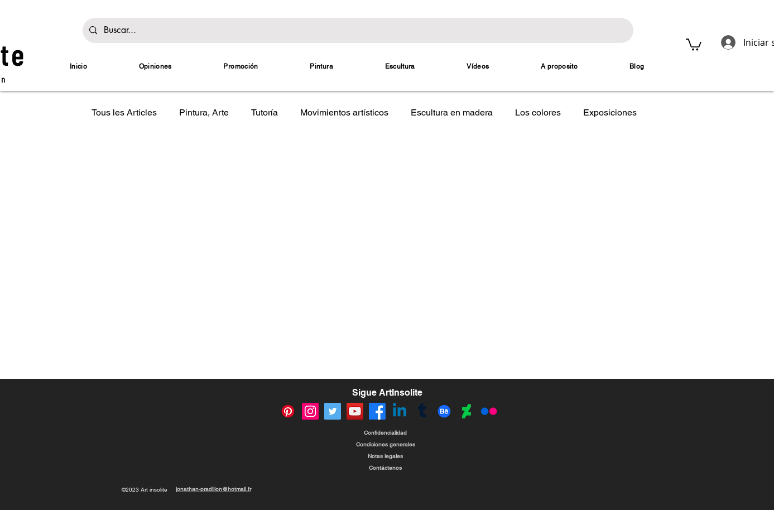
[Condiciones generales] (386, 444)
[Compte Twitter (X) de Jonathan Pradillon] (332, 411)
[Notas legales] (386, 456)
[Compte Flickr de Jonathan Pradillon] (488, 411)
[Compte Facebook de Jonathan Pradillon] (377, 411)
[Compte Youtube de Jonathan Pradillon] (355, 411)
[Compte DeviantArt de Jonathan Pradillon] (466, 411)
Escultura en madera (452, 112)
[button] (693, 44)
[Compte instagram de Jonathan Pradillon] (310, 411)
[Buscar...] (357, 30)
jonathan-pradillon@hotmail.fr (213, 489)
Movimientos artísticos (344, 112)
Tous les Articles (124, 112)
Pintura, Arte (204, 112)
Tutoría (264, 112)
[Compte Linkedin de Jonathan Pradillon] (399, 411)
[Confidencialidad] (386, 433)
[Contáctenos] (386, 468)
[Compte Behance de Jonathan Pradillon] (444, 411)
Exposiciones (610, 112)
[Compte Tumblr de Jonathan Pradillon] (422, 411)
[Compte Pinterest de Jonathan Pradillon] (288, 411)
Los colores (538, 112)
